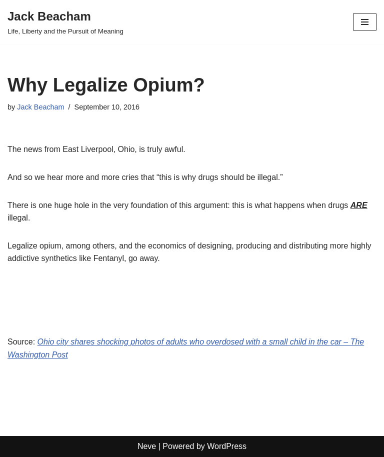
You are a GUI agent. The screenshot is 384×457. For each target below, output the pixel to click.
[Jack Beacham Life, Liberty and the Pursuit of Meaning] (66, 22)
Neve (147, 446)
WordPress (226, 446)
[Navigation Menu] (364, 22)
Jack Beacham (40, 107)
